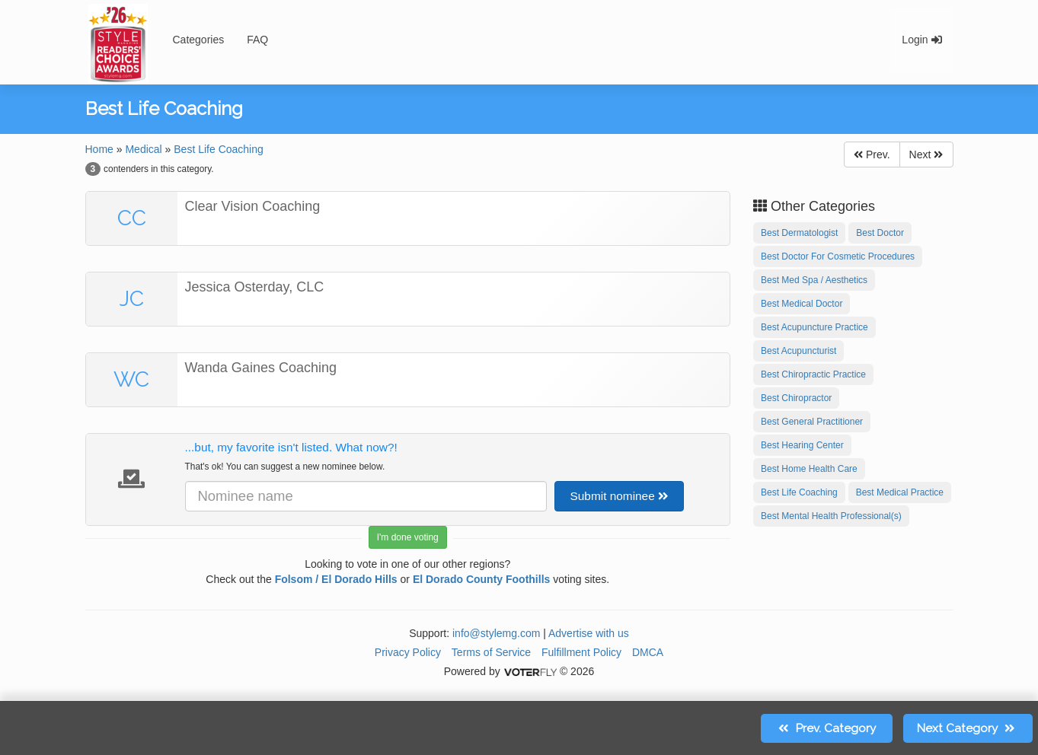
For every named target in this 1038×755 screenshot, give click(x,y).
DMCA (647, 652)
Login (921, 39)
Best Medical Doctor (801, 303)
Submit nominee (619, 495)
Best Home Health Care (809, 469)
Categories (199, 39)
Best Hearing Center (802, 445)
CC (131, 218)
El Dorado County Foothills (481, 579)
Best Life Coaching (218, 149)
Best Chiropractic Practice (813, 374)
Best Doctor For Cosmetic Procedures (838, 256)
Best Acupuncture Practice (814, 327)
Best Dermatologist (799, 233)
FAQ (257, 39)
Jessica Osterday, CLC (254, 287)
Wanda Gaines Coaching (261, 367)
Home (99, 149)
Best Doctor (880, 233)
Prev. (872, 154)
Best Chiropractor (796, 398)
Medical (143, 149)
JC (132, 298)
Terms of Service (491, 652)
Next (926, 154)
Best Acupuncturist (798, 351)
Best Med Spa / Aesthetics (814, 280)
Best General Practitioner (812, 421)
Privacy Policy (408, 652)
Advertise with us (588, 633)
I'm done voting (408, 537)
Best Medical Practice (900, 492)
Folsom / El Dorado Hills (336, 579)
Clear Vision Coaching (253, 206)
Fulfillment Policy (581, 652)
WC (131, 379)
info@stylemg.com (496, 633)
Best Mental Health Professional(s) (831, 516)
